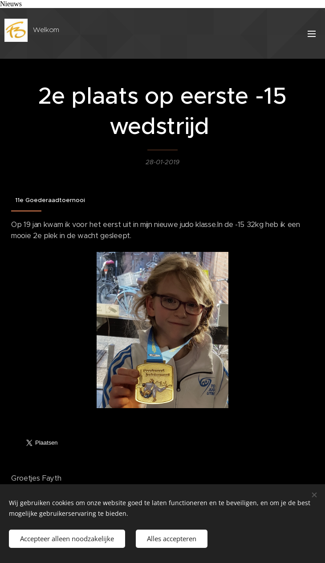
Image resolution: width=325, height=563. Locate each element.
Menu (312, 33)
